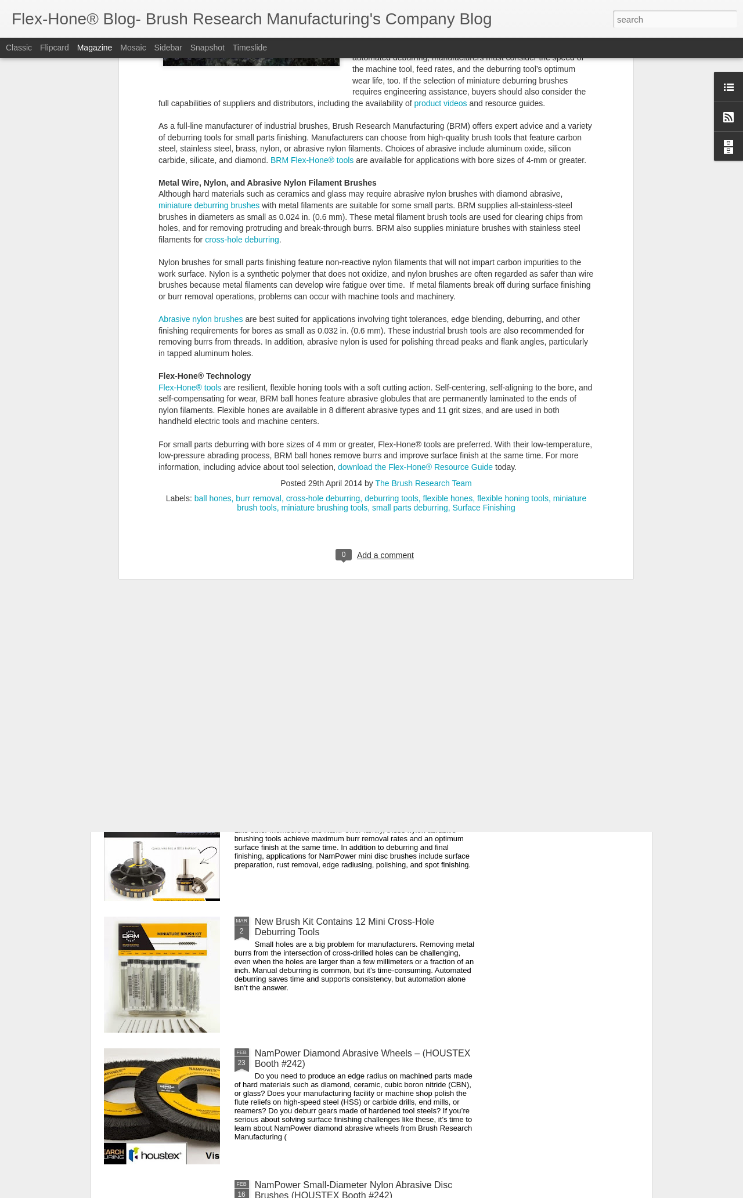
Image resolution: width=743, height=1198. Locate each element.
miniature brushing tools (325, 300)
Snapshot (207, 47)
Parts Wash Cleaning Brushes (316, 658)
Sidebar (168, 47)
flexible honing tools (513, 290)
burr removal (259, 290)
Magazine (95, 47)
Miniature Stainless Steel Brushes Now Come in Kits (362, 526)
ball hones (213, 290)
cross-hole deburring (323, 290)
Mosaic (133, 47)
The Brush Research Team (423, 275)
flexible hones (448, 290)
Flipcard (54, 47)
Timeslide (250, 47)
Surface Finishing (484, 300)
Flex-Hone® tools (189, 179)
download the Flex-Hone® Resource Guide (415, 258)
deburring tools (392, 290)
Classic (19, 47)
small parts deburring (410, 300)
